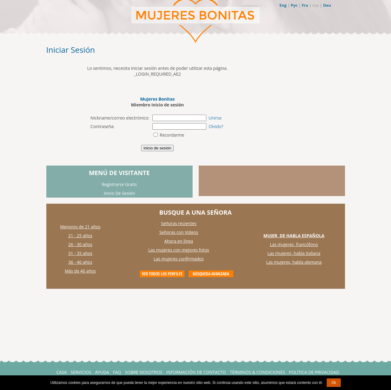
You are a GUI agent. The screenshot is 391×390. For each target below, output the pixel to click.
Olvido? (215, 126)
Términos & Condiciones (257, 372)
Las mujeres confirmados (179, 259)
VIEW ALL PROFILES (162, 273)
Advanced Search (210, 273)
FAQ (117, 372)
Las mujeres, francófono (294, 244)
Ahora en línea (178, 241)
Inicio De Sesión (119, 193)
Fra (305, 5)
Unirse (215, 118)
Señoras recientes (178, 223)
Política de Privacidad (314, 372)
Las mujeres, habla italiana (294, 253)
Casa (61, 372)
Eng (282, 5)
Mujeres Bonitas (157, 99)
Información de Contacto (196, 372)
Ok (333, 383)
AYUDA (102, 372)
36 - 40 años (80, 262)
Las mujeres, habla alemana (294, 262)
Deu (327, 5)
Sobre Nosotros (143, 372)
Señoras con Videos (178, 232)
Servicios (81, 372)
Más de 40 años (80, 271)
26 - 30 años (80, 244)
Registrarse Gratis (119, 184)
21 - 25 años (80, 235)
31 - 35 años (80, 253)
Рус (294, 5)
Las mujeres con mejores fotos (178, 250)
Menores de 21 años (80, 227)
